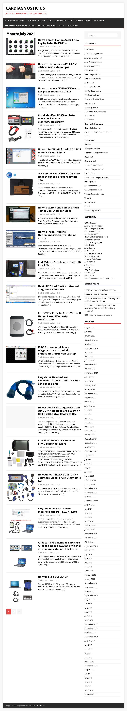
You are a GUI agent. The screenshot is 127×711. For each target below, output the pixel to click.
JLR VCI (87, 136)
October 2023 (89, 369)
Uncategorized (90, 181)
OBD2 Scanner (90, 223)
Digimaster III (89, 103)
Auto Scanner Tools (92, 66)
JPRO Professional (91, 270)
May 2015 (88, 682)
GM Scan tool (89, 115)
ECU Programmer (83, 20)
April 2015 (88, 686)
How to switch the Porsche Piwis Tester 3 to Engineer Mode (58, 209)
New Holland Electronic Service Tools (99, 278)
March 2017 (89, 661)
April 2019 (88, 566)
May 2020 (88, 513)
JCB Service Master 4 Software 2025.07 (100, 290)
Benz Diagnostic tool (92, 74)
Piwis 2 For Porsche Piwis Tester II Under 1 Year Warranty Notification (59, 316)
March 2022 (89, 426)
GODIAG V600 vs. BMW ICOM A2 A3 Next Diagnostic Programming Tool (59, 177)
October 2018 (89, 591)
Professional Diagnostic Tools (96, 177)
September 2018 (91, 595)
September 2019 (91, 546)
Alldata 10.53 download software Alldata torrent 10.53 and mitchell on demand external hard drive (60, 546)
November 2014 (90, 694)
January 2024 (89, 360)
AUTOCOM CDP (90, 70)
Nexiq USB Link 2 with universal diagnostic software (58, 288)
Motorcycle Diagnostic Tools (96, 153)
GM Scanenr (99, 20)
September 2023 (91, 373)
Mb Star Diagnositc (92, 256)
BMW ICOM (89, 82)
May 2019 (88, 562)
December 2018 (90, 583)
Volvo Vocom (89, 273)
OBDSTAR (88, 157)
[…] (71, 56)
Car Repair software (92, 95)
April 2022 (88, 422)
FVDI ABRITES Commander (95, 111)
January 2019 (89, 579)
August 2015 (89, 670)
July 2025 (88, 331)
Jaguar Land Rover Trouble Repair (19, 25)
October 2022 (89, 402)
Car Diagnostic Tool (92, 87)
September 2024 (91, 348)
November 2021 (90, 443)
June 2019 (88, 558)
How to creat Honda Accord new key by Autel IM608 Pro (58, 41)
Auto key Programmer (93, 242)
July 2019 (88, 554)
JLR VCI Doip (89, 264)
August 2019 (89, 550)
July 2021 (88, 459)
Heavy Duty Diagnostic (93, 124)
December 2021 (90, 439)
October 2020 (89, 496)
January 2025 (89, 336)
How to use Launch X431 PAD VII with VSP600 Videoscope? (58, 65)
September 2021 (91, 451)
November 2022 (90, 397)
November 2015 (90, 665)
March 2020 (89, 521)
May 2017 (88, 653)
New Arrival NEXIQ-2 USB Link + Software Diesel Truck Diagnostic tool (59, 478)
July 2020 (88, 509)
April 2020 (88, 517)
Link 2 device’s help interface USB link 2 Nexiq (59, 263)
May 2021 (88, 467)
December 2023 (90, 365)
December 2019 (90, 534)
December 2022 (90, 393)
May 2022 (88, 418)
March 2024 (89, 356)
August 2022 (89, 406)
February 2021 (90, 480)
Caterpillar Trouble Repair (60, 20)
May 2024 (88, 352)
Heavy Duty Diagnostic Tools (96, 237)
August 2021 (89, 455)
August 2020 (89, 505)
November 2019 (90, 538)
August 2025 (89, 327)
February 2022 (90, 430)
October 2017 (89, 632)
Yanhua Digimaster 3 (92, 210)
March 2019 (89, 571)
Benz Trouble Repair (36, 20)
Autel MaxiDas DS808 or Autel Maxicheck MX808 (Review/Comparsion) (57, 118)
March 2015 (89, 690)
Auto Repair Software (14, 20)
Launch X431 (89, 140)
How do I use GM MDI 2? (53, 576)
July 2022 (88, 410)
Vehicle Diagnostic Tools (94, 194)
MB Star (87, 144)
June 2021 (88, 463)
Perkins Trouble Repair (68, 25)
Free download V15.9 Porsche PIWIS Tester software (56, 442)
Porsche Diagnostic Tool (94, 169)
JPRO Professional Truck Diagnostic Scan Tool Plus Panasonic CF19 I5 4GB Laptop (57, 350)
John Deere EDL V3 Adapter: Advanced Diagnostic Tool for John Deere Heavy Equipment (99, 308)
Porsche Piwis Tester (92, 259)
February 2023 (90, 385)
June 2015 (88, 678)
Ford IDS (88, 267)
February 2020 (90, 525)
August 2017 (89, 641)
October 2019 (89, 542)
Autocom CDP (90, 262)
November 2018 (90, 587)
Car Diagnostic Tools (92, 234)
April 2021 (88, 472)
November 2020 (90, 492)
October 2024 (89, 344)
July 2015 (88, 674)
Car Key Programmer (92, 91)
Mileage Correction (46, 25)
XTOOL (87, 206)
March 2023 (89, 381)
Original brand (90, 161)
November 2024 (90, 340)
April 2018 (88, 616)
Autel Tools (89, 50)
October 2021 (89, 447)
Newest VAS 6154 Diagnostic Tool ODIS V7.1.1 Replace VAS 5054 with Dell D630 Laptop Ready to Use (59, 411)
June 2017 (88, 649)
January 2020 (89, 529)
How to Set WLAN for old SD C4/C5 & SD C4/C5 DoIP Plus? (59, 151)
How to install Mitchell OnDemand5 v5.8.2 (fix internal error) (57, 235)
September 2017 (91, 636)
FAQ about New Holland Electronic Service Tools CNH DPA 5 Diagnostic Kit (59, 380)
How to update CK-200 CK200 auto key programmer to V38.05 (59, 90)
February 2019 (90, 575)
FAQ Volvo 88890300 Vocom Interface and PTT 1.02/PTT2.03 (57, 510)
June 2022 (88, 414)
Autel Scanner (89, 248)
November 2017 (90, 628)
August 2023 (89, 377)
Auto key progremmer (93, 58)
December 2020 (90, 488)
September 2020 (91, 501)
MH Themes (40, 705)
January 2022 (89, 435)
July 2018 (88, 603)
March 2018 (89, 620)
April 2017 (88, 657)
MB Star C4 (89, 275)
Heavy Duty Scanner (92, 128)
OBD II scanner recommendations (98, 315)
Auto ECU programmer (93, 54)
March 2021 (89, 476)
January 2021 (89, 484)
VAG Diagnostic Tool (92, 186)
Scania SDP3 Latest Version (95, 294)
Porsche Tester (90, 173)
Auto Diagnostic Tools (93, 226)
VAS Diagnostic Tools (93, 190)
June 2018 (88, 608)
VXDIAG (87, 198)
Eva (53, 47)
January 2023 (89, 389)
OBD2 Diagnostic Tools (94, 228)
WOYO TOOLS (90, 202)
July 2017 (88, 645)
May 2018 (88, 612)
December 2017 (90, 624)
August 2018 (89, 599)
